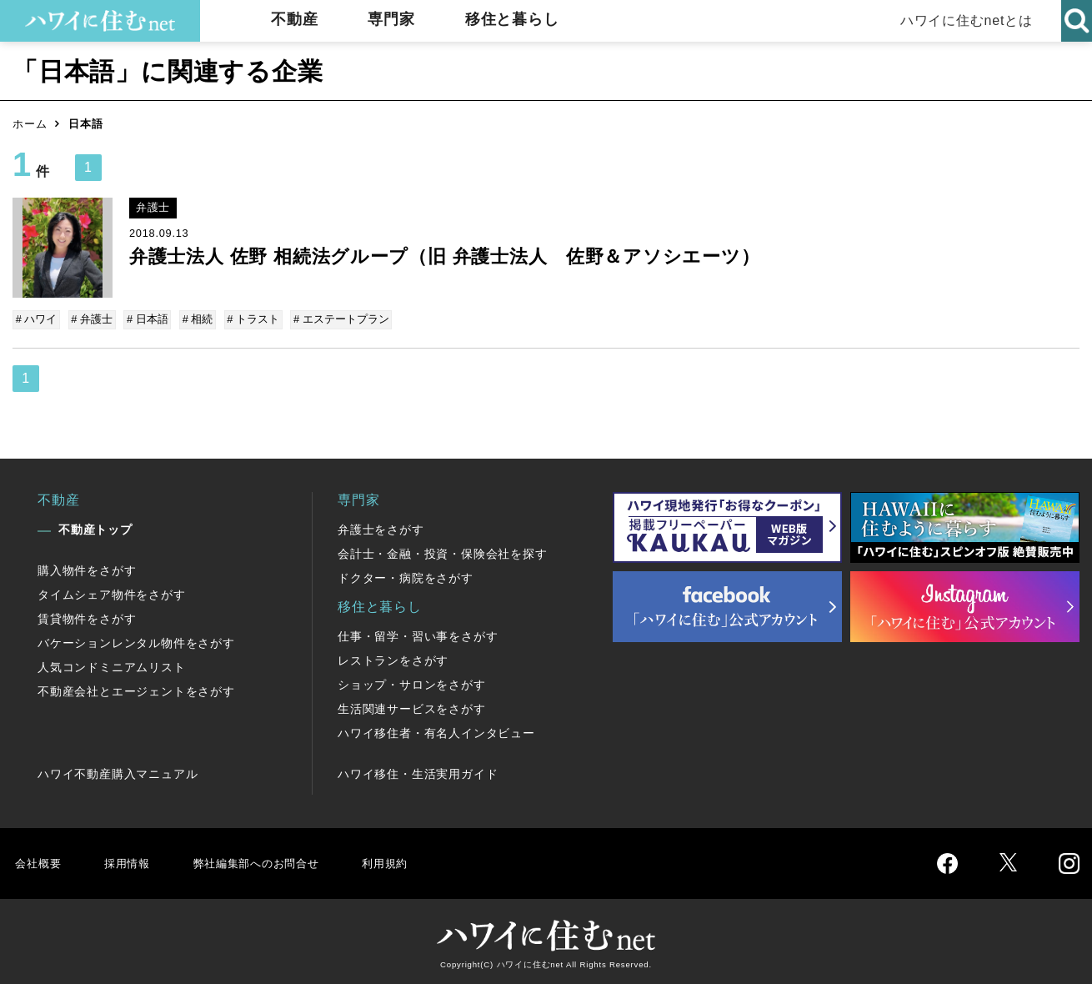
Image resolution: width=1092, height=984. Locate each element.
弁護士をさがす (381, 528)
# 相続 (193, 319)
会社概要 (40, 861)
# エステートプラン (334, 319)
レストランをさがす (393, 658)
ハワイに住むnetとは (959, 20)
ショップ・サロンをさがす (412, 683)
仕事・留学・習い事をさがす (418, 634)
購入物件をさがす (87, 568)
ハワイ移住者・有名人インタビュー (436, 731)
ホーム (30, 124)
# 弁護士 (92, 319)
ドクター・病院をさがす (405, 576)
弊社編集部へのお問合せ (276, 861)
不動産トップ (95, 528)
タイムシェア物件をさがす (112, 593)
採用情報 (134, 861)
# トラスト (248, 319)
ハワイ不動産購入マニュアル (118, 772)
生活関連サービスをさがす (412, 707)
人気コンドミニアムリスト (112, 665)
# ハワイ (37, 319)
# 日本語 (145, 319)
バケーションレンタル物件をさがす (136, 641)
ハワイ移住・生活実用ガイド (418, 772)
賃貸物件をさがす (87, 617)
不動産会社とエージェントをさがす (136, 689)
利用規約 (419, 861)
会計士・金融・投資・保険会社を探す (443, 552)
